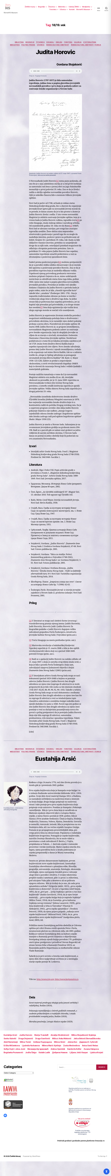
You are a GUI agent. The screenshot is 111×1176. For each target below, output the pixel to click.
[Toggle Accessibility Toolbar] (106, 1171)
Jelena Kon (72, 1042)
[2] (78, 220)
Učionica (63, 9)
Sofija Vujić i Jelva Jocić (14, 1049)
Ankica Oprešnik (58, 1049)
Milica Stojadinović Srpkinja (83, 1035)
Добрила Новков (59, 1052)
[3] (71, 226)
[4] (60, 262)
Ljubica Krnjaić (96, 1052)
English (59, 42)
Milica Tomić (25, 1042)
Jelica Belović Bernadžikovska (87, 1038)
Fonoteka (53, 9)
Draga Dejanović (25, 1038)
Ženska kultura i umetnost (57, 45)
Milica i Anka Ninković (61, 1038)
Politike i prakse (28, 45)
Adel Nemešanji (11, 1042)
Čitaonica (51, 7)
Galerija (77, 42)
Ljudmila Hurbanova (31, 1045)
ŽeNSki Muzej (15, 1156)
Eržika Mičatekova (12, 1045)
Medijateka (86, 7)
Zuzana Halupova (92, 1049)
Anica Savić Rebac (90, 1045)
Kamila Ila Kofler (74, 1049)
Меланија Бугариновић (37, 1049)
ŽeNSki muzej (30, 7)
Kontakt (72, 9)
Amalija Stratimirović (60, 1035)
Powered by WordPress (31, 1156)
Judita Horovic (55, 51)
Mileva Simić (59, 1042)
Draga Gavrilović (42, 1038)
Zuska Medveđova (71, 1045)
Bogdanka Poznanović (13, 1052)
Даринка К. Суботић (88, 1042)
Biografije (41, 7)
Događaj (50, 42)
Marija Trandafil (41, 1035)
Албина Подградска (42, 1042)
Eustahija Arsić (55, 758)
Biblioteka (61, 7)
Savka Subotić (10, 1038)
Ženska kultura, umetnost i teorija (86, 45)
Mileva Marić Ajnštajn (51, 1045)
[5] (41, 307)
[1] (57, 181)
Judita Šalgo (30, 1052)
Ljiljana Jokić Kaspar (79, 1052)
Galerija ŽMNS (74, 7)
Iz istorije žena (89, 42)
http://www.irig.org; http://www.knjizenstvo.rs (57, 979)
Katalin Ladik (44, 1052)
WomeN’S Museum (83, 9)
